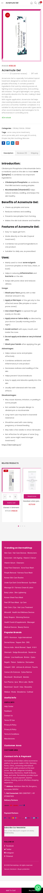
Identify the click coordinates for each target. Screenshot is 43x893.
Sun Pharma (8, 682)
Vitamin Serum (9, 563)
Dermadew (30, 662)
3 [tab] (22, 526)
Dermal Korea (9, 642)
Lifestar (7, 657)
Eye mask (32, 583)
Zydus (33, 657)
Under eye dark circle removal (16, 583)
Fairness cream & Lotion (24, 588)
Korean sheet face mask (13, 597)
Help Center (8, 706)
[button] (39, 3)
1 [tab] (18, 526)
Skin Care (8, 553)
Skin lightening (20, 592)
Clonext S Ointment (11, 507)
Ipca (16, 682)
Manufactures (9, 739)
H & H (34, 647)
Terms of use (9, 720)
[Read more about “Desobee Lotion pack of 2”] (32, 496)
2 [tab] (20, 526)
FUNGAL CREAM (24, 128)
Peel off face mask (11, 602)
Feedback (8, 711)
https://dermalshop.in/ (11, 445)
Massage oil (9, 588)
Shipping (34, 153)
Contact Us (8, 716)
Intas (21, 687)
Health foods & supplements (15, 622)
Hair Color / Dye (10, 607)
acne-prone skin (8, 135)
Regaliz (7, 662)
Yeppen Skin (20, 642)
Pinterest (8, 856)
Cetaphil (7, 667)
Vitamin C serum (29, 558)
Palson (13, 662)
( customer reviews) (18, 73)
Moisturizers (32, 553)
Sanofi (16, 687)
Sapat (29, 647)
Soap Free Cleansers (12, 568)
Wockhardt (8, 677)
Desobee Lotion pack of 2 (32, 501)
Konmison (13, 637)
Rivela (13, 692)
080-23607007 (25, 793)
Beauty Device (23, 627)
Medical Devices (10, 627)
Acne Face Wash (27, 568)
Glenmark (8, 652)
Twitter (7, 849)
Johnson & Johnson (23, 667)
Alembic (26, 677)
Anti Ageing (18, 558)
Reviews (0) (22, 153)
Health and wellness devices (23, 612)
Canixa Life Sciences (12, 672)
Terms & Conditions (11, 734)
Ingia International (25, 637)
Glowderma (21, 692)
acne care (11, 132)
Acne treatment (22, 132)
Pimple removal (10, 573)
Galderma (20, 662)
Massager (31, 622)
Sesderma (32, 652)
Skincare (25, 138)
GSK (13, 667)
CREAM (15, 128)
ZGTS (6, 637)
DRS (27, 642)
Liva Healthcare (17, 657)
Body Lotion (8, 592)
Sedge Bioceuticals (20, 652)
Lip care (23, 602)
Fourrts (35, 667)
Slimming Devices (22, 617)
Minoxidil (7, 612)
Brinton (26, 657)
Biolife (31, 682)
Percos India (9, 647)
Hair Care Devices (19, 553)
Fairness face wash (25, 573)
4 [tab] (24, 526)
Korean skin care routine (14, 578)
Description (8, 153)
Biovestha (28, 687)
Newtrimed (8, 687)
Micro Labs (23, 682)
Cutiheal (30, 692)
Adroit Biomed (20, 647)
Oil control (32, 135)
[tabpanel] (11, 495)
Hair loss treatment (25, 607)
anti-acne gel (21, 135)
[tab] (8, 153)
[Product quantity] (10, 496)
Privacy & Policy (10, 725)
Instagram (9, 853)
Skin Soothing (16, 138)
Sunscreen (8, 558)
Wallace (7, 692)
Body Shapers (9, 617)
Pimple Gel (6, 138)
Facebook (9, 846)
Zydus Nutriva (26, 672)
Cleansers (20, 563)
